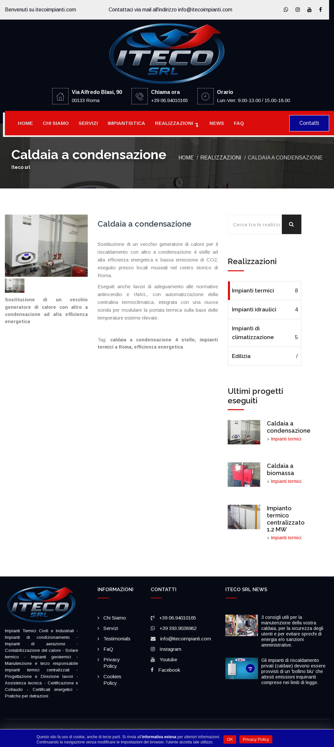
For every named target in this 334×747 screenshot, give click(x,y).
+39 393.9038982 (177, 628)
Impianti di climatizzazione (265, 333)
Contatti (309, 123)
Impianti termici (265, 290)
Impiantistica (126, 123)
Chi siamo (56, 123)
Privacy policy (111, 663)
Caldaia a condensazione (289, 427)
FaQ (239, 123)
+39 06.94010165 (177, 617)
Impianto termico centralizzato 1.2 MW (286, 519)
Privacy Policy (256, 739)
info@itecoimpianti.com (185, 638)
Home (25, 123)
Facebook (169, 670)
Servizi (88, 123)
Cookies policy (112, 680)
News (216, 123)
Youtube (168, 659)
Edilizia (265, 356)
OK (230, 739)
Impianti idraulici (265, 309)
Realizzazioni (174, 123)
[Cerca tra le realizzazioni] (264, 224)
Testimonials (116, 638)
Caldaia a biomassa (280, 469)
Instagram (170, 649)
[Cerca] (291, 224)
